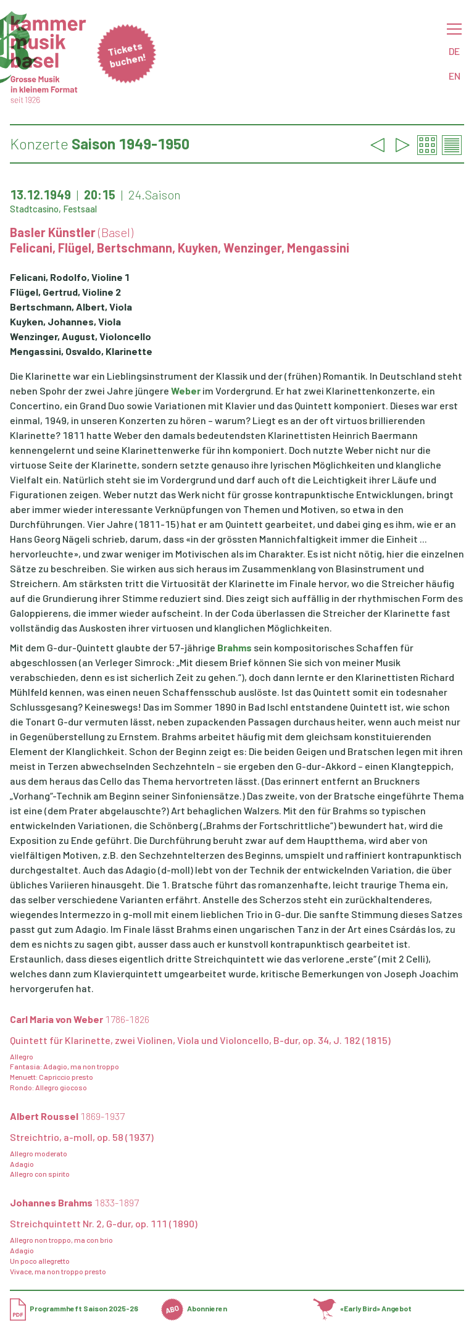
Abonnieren (194, 1308)
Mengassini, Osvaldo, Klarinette (81, 351)
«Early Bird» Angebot (362, 1308)
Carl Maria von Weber (79, 1019)
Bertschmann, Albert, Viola (71, 306)
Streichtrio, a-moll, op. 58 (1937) (82, 1137)
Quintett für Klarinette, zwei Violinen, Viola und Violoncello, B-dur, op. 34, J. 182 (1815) (200, 1040)
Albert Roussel (67, 1116)
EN (454, 75)
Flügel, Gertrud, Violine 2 (65, 292)
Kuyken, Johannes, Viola (65, 321)
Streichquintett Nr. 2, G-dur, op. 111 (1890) (104, 1223)
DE (454, 51)
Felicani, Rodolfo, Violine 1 (70, 277)
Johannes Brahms (74, 1202)
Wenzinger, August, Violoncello (80, 336)
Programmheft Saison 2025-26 (74, 1308)
